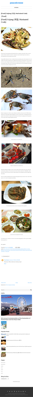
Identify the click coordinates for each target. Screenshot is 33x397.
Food (13, 248)
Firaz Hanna (6, 260)
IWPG (2, 369)
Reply (5, 263)
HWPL (2, 366)
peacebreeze (16, 3)
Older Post (30, 282)
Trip (2, 371)
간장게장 (2, 251)
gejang (22, 248)
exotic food (10, 248)
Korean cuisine (27, 248)
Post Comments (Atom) (10, 284)
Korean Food (9, 250)
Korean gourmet (16, 250)
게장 (6, 251)
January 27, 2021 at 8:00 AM (14, 260)
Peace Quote (3, 362)
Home (17, 282)
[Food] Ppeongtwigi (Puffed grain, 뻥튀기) (13, 340)
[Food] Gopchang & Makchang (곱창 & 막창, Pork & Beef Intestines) (18, 352)
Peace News (3, 364)
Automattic (10, 394)
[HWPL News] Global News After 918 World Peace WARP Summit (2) (18, 346)
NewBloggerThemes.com (23, 394)
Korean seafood (22, 250)
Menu (17, 7)
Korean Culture (4, 250)
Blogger (18, 381)
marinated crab (29, 250)
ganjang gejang (18, 248)
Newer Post (3, 282)
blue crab (5, 248)
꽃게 (8, 251)
